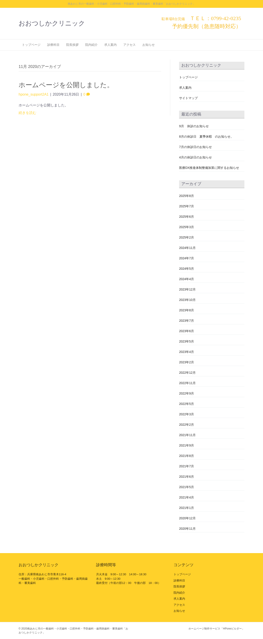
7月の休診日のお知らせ (195, 147)
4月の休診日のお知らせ (195, 157)
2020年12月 (187, 518)
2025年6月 (186, 216)
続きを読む (27, 113)
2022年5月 (186, 404)
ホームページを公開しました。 (66, 85)
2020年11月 (187, 528)
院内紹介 (91, 44)
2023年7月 (186, 320)
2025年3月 (186, 227)
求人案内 (110, 44)
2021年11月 (187, 435)
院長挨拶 (72, 44)
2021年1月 (186, 508)
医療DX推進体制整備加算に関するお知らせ (209, 167)
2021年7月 (186, 466)
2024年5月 (186, 268)
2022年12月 (187, 372)
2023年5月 (186, 341)
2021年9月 (186, 445)
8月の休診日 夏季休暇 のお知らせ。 (206, 136)
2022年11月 (187, 383)
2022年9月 (186, 393)
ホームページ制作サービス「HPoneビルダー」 (216, 628)
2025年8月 (186, 196)
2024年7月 (186, 258)
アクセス (129, 44)
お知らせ (148, 44)
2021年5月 (186, 487)
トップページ (31, 44)
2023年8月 (186, 310)
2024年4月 (186, 279)
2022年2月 (186, 424)
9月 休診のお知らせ (194, 126)
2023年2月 (186, 362)
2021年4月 (186, 497)
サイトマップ (188, 98)
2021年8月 (186, 456)
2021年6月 (186, 476)
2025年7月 (186, 206)
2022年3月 (186, 414)
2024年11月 (187, 248)
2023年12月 (187, 289)
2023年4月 (186, 352)
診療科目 (53, 44)
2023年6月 (186, 331)
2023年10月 (187, 300)
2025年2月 (186, 237)
